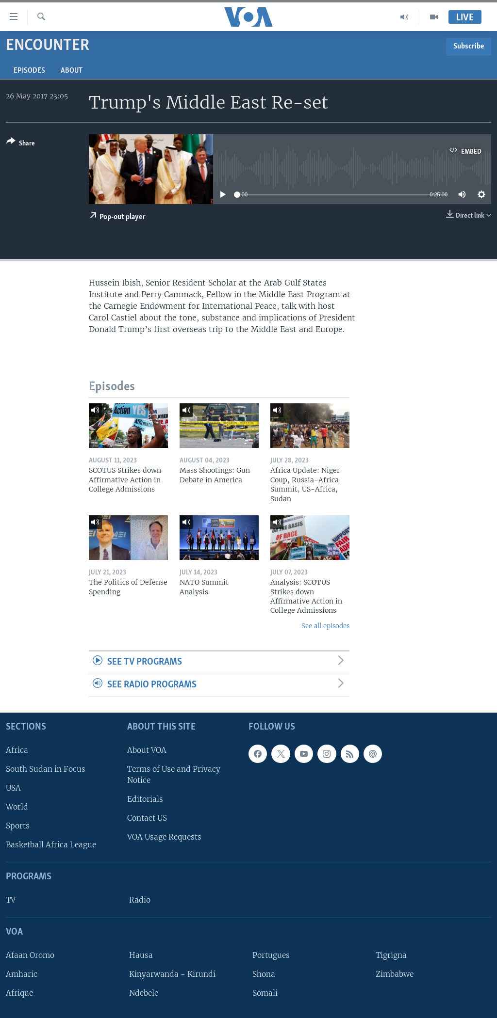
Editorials (145, 799)
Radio (139, 900)
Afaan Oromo (30, 955)
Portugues (271, 955)
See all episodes (325, 626)
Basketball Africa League (51, 844)
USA (13, 788)
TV (11, 900)
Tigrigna (391, 955)
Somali (265, 993)
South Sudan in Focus (45, 769)
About (72, 71)
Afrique (19, 993)
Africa (17, 749)
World (17, 806)
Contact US (147, 818)
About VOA (146, 749)
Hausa (141, 955)
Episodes (29, 71)
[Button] (20, 144)
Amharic (21, 974)
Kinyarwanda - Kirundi (172, 974)
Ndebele (143, 993)
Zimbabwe (395, 974)
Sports (18, 825)
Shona (263, 974)
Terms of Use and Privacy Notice (173, 774)
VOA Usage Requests (164, 837)
